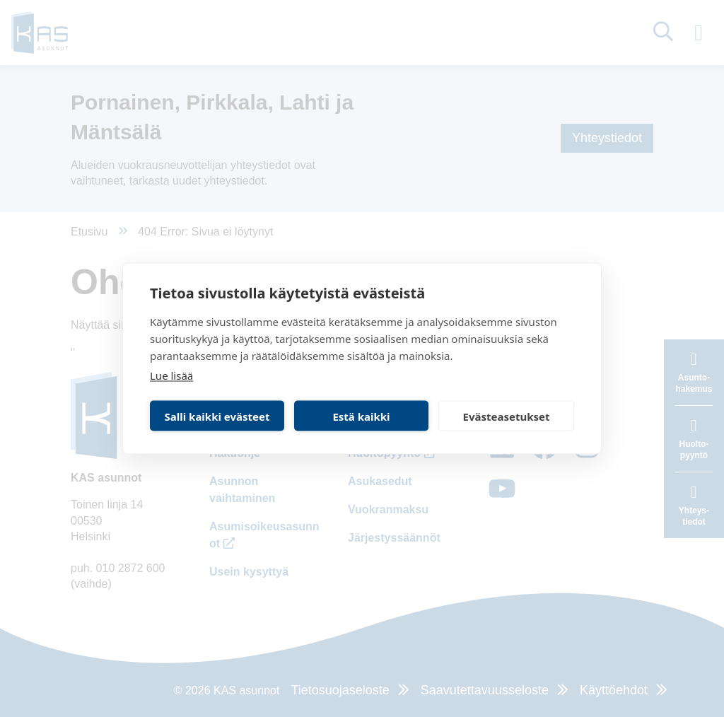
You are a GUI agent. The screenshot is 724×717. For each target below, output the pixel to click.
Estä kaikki (361, 416)
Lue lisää (171, 375)
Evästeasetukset (506, 416)
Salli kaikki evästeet (217, 416)
